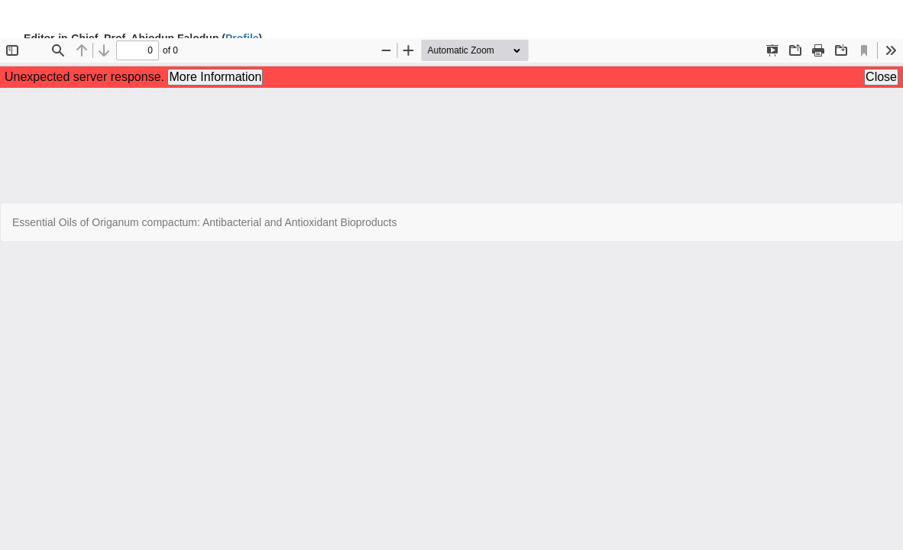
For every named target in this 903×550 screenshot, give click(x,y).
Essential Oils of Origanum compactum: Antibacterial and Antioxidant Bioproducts (204, 222)
